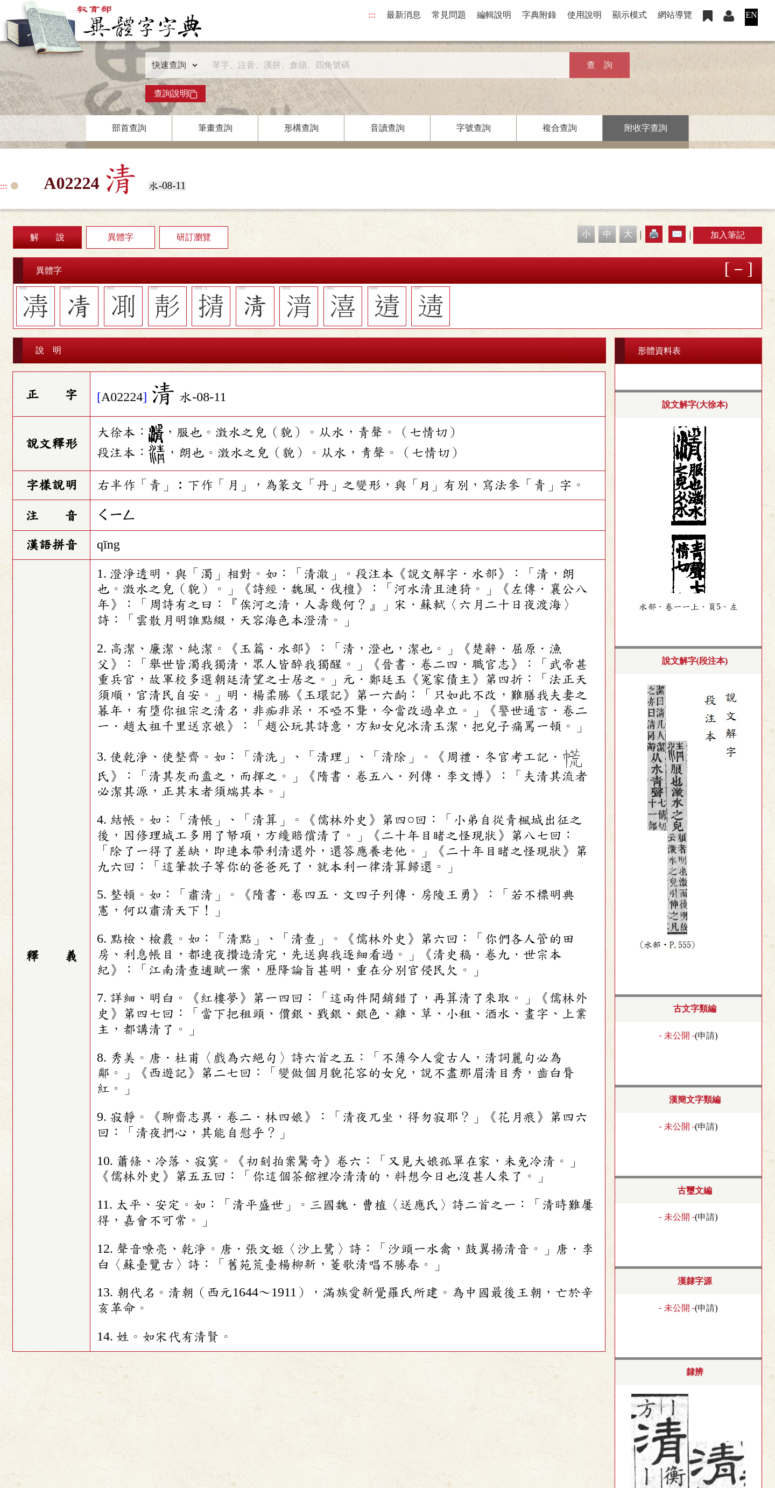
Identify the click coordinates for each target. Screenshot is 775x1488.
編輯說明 (494, 14)
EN (751, 14)
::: (372, 14)
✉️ (677, 233)
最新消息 (403, 14)
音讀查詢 (387, 127)
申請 (706, 1035)
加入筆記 (727, 235)
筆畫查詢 (215, 127)
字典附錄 (539, 14)
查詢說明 (175, 94)
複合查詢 (559, 127)
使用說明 (584, 14)
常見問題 (449, 14)
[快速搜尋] (383, 65)
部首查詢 (129, 127)
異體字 (120, 237)
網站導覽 (675, 14)
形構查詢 (301, 127)
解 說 (47, 237)
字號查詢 (473, 127)
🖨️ (654, 233)
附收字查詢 (645, 127)
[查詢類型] (172, 65)
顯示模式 (629, 14)
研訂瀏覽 (194, 237)
